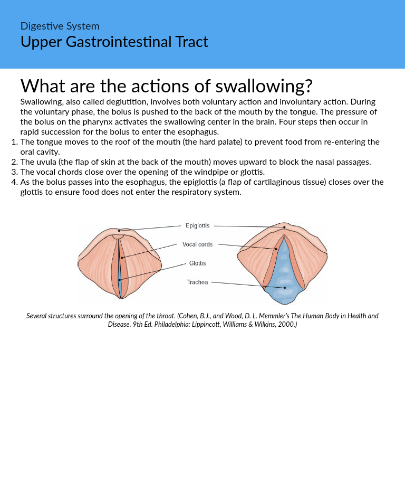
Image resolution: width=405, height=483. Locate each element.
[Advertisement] (202, 407)
